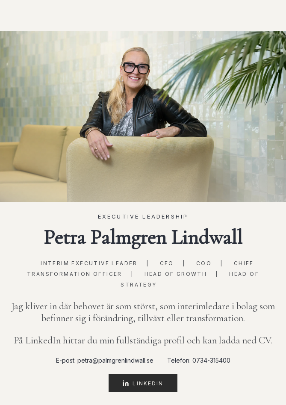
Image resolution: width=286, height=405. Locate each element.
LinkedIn (142, 383)
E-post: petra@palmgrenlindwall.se (104, 360)
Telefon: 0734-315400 (198, 360)
